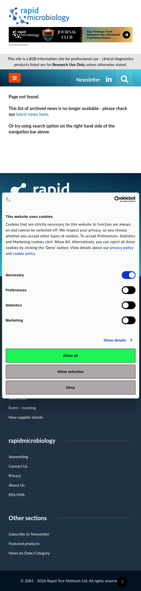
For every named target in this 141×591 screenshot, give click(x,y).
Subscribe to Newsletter (29, 534)
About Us (17, 485)
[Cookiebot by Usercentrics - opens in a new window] (114, 199)
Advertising (18, 456)
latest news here (32, 114)
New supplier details (26, 417)
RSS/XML (17, 494)
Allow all (70, 355)
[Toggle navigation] (15, 78)
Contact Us (18, 466)
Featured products (24, 543)
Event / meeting (22, 407)
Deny (70, 387)
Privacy (15, 475)
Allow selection (70, 371)
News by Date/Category (29, 553)
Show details (115, 340)
